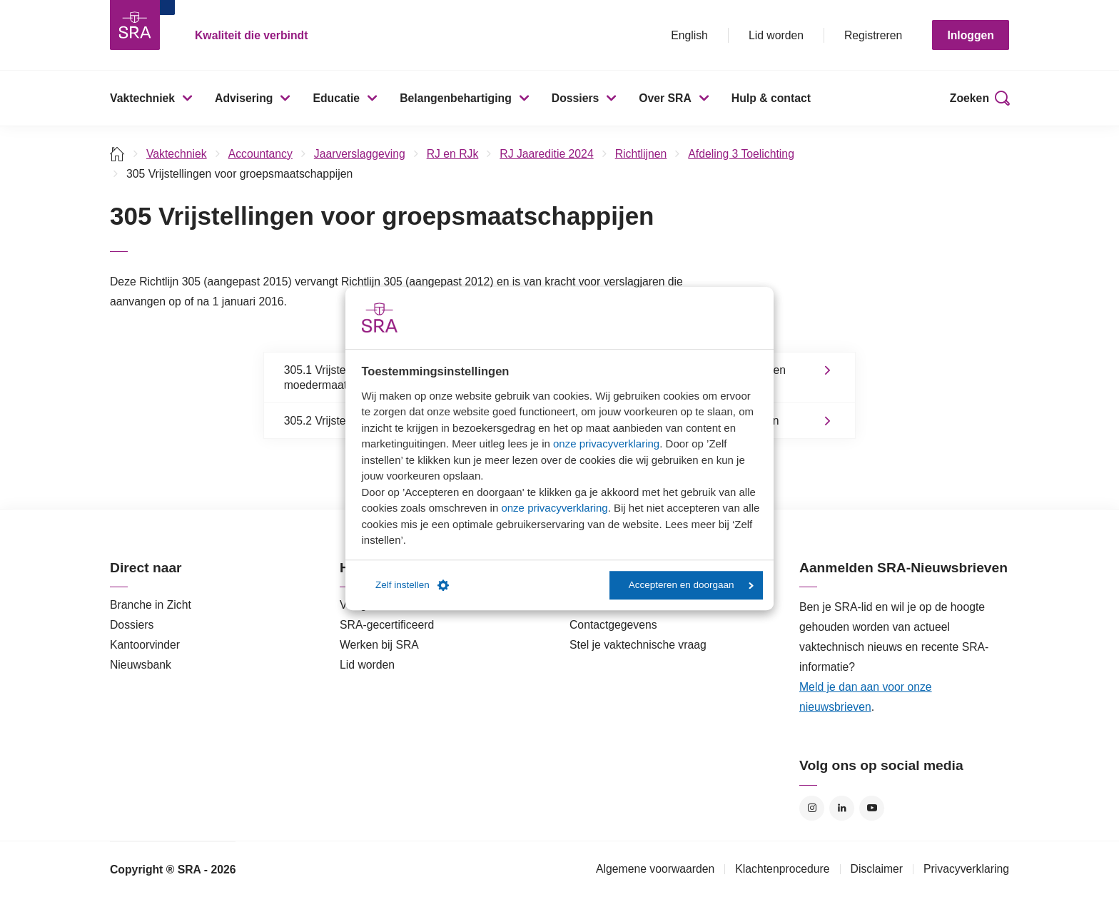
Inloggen (970, 35)
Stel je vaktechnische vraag (638, 645)
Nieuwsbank (140, 665)
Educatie (336, 98)
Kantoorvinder (145, 645)
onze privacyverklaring (606, 443)
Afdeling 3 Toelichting (741, 154)
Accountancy (260, 154)
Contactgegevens (613, 625)
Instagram (811, 808)
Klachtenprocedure (782, 869)
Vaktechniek (142, 98)
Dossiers (575, 98)
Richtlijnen (641, 154)
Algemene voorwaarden (655, 869)
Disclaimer (877, 869)
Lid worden (776, 35)
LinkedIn (841, 808)
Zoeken (969, 98)
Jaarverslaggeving (359, 154)
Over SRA (665, 98)
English (689, 35)
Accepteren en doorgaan (691, 584)
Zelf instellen (412, 585)
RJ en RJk (453, 154)
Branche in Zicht (150, 605)
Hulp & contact (771, 98)
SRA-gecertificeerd (387, 625)
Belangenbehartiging (456, 98)
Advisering (244, 98)
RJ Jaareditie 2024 (546, 154)
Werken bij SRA (379, 645)
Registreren (873, 35)
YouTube (871, 808)
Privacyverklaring (966, 869)
